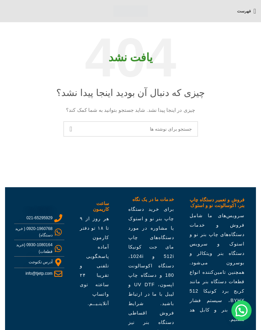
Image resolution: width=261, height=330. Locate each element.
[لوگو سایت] (130, 10)
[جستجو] (130, 129)
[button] (241, 310)
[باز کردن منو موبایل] (246, 11)
